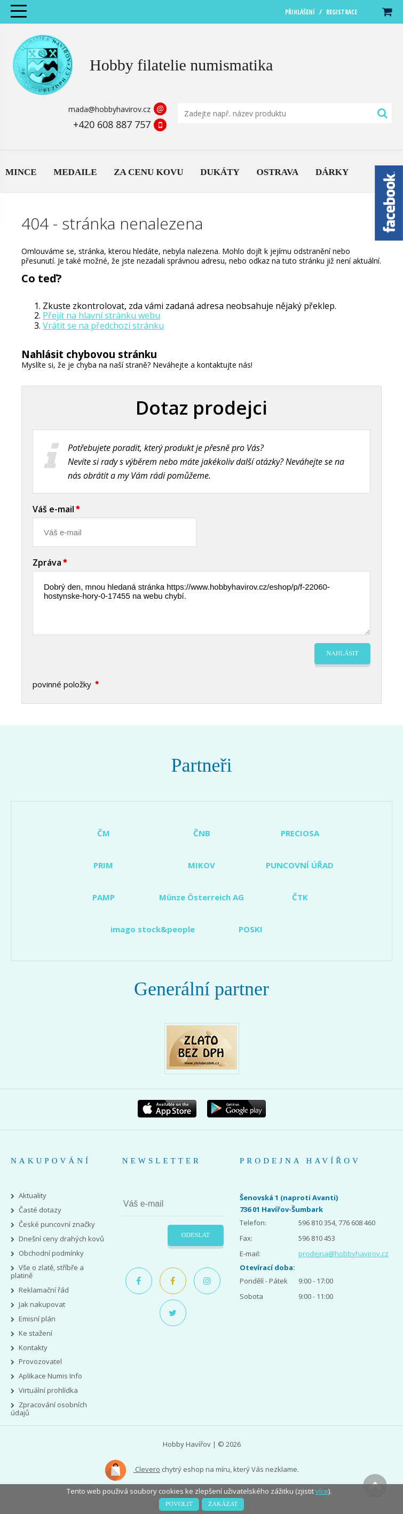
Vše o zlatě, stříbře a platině (47, 1272)
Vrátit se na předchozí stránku (103, 325)
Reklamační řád (44, 1290)
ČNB (201, 833)
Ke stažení (35, 1333)
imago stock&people (152, 929)
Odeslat (195, 1235)
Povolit (179, 1504)
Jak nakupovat (42, 1305)
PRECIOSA (300, 833)
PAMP (103, 897)
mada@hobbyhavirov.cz (109, 109)
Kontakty (33, 1348)
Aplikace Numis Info (50, 1376)
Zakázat (223, 1504)
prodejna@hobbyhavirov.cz (343, 1253)
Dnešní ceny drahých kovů (61, 1239)
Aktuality (32, 1196)
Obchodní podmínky (51, 1253)
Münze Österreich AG (201, 897)
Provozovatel (40, 1362)
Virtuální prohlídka (48, 1390)
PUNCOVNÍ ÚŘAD (300, 865)
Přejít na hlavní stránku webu (101, 315)
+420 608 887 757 (112, 124)
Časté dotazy (40, 1210)
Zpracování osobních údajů (49, 1409)
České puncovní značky (57, 1224)
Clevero (132, 1470)
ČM (103, 833)
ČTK (300, 897)
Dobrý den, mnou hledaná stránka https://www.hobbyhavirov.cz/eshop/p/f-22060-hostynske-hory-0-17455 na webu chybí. (201, 603)
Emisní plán (37, 1319)
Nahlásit (343, 653)
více (321, 1491)
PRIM (103, 865)
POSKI (251, 929)
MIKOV (201, 865)
